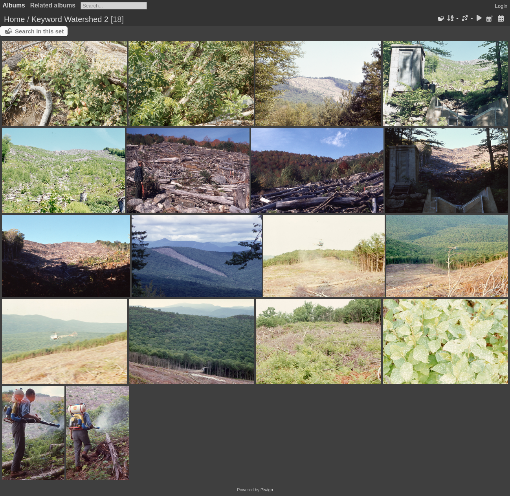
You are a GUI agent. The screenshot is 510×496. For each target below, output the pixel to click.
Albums (14, 5)
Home (14, 19)
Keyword (46, 19)
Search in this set (39, 31)
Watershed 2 (86, 19)
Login (501, 6)
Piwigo (267, 489)
